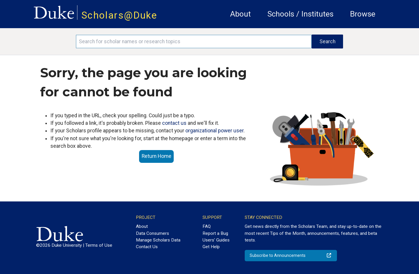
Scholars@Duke (119, 15)
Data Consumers (152, 233)
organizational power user (214, 131)
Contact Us (147, 246)
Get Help (211, 246)
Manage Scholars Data (158, 240)
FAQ (207, 226)
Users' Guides (216, 240)
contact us (174, 123)
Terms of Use (98, 245)
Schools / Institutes (300, 14)
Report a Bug (215, 233)
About (240, 14)
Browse (362, 14)
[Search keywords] (194, 41)
